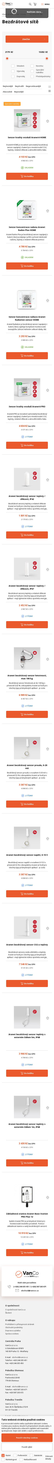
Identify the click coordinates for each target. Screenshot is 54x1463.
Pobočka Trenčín (13, 1399)
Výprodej (21, 71)
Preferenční (22, 1455)
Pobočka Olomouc (14, 1370)
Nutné (8, 1455)
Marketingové (11, 1459)
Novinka (39, 66)
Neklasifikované (30, 1459)
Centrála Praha (13, 1341)
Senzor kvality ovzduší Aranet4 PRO (27, 406)
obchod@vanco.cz (30, 1290)
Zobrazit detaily (49, 1457)
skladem (20, 66)
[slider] (7, 58)
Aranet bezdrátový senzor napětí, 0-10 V (27, 855)
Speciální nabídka (40, 71)
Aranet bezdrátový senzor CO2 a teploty (27, 944)
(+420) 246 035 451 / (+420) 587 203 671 (29, 1286)
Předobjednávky (43, 76)
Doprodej (21, 76)
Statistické (38, 1455)
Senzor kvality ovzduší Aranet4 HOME (27, 137)
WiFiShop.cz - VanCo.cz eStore (13, 4)
